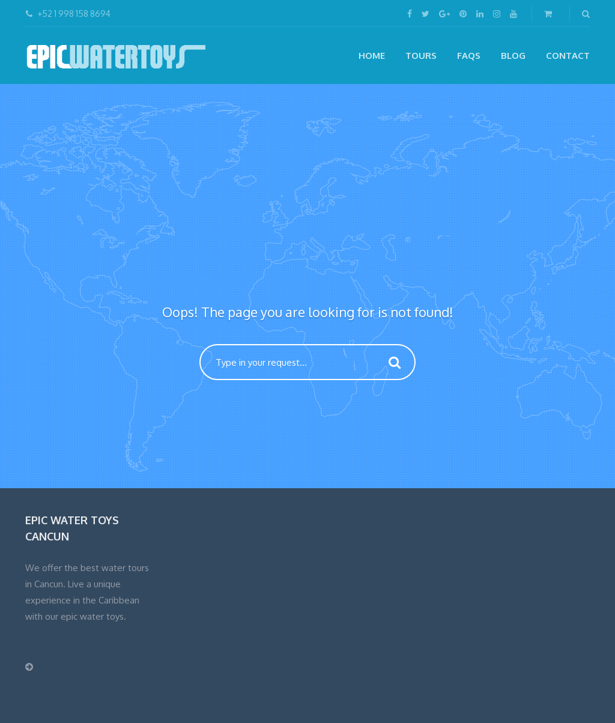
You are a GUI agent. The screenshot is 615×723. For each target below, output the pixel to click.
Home (372, 55)
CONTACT (568, 55)
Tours (421, 55)
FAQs (468, 55)
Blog (513, 55)
